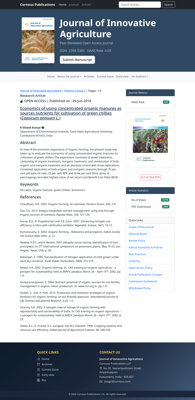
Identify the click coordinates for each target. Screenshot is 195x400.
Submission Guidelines (143, 281)
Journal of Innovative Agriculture (40, 91)
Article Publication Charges (145, 274)
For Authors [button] (138, 76)
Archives (89, 76)
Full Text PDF (150, 177)
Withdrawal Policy (140, 288)
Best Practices (137, 254)
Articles (86, 4)
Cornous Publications (37, 4)
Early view (122, 76)
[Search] (140, 4)
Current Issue (105, 76)
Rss (41, 380)
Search (168, 4)
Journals (74, 4)
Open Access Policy (140, 268)
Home (62, 4)
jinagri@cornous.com (117, 381)
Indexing (134, 261)
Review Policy (137, 240)
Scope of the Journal (141, 227)
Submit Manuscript (77, 59)
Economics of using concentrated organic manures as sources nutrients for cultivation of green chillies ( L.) (70, 112)
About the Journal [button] (68, 76)
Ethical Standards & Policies (146, 247)
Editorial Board (138, 234)
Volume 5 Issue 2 (75, 91)
